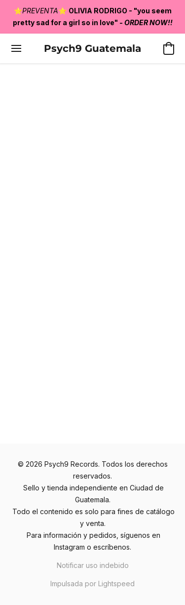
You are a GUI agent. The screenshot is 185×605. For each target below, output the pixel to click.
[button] (92, 48)
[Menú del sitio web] (16, 48)
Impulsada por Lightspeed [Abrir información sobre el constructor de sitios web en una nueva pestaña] (92, 583)
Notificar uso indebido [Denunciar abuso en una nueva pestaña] (93, 565)
